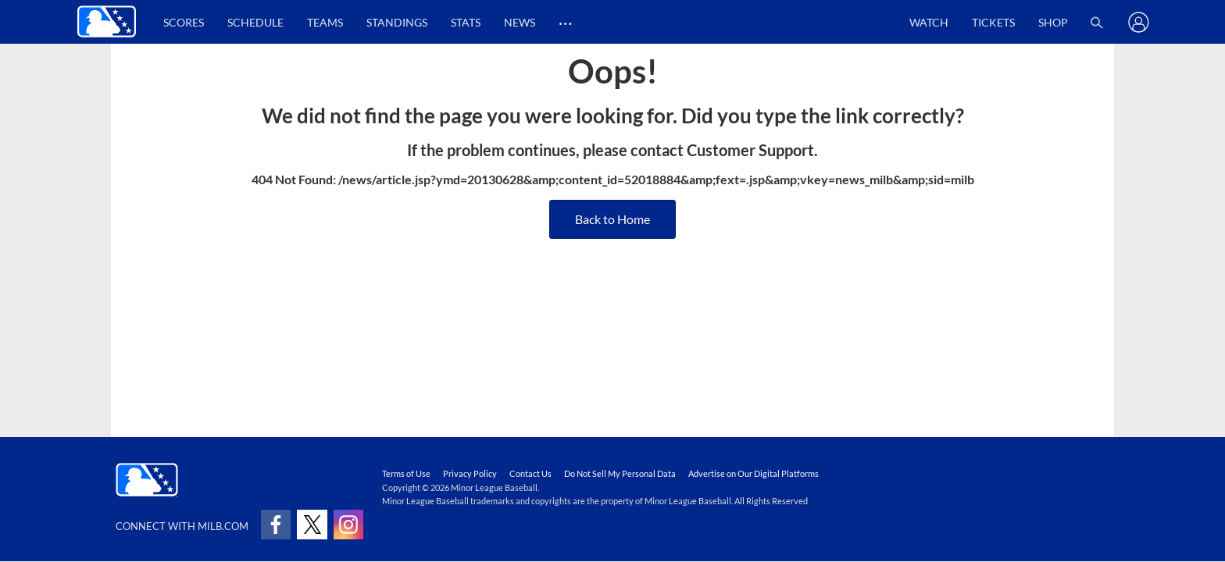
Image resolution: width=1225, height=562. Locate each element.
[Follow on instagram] (348, 524)
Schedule (255, 22)
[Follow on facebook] (276, 524)
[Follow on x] (312, 524)
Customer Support (750, 149)
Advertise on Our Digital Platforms (753, 473)
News (519, 22)
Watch (928, 22)
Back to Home (612, 219)
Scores (183, 22)
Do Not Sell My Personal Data (620, 473)
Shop (1053, 22)
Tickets (993, 22)
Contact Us (530, 473)
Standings (396, 22)
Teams (325, 22)
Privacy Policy (470, 473)
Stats (465, 22)
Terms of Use (406, 473)
